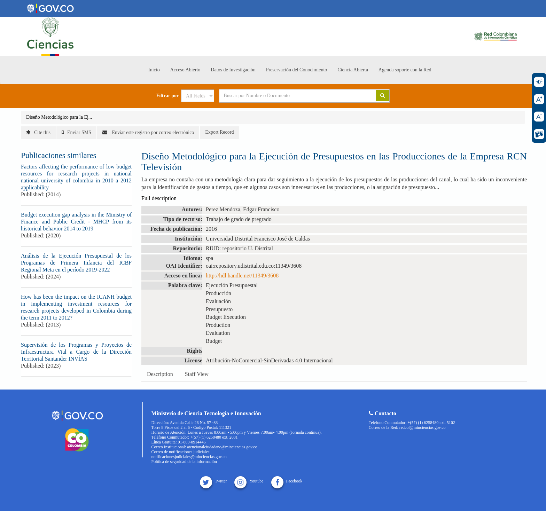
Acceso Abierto (185, 69)
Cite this (38, 132)
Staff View (197, 374)
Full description (159, 198)
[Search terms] (289, 96)
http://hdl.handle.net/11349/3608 (242, 275)
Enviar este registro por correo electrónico (148, 132)
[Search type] (197, 95)
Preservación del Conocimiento (296, 69)
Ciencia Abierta (352, 69)
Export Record (219, 132)
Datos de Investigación (233, 69)
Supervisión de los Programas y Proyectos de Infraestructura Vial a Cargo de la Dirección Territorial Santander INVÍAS (76, 352)
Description (160, 374)
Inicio (154, 69)
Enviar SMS (76, 132)
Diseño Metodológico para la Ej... (59, 117)
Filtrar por (167, 95)
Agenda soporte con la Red (405, 69)
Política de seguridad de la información (184, 461)
